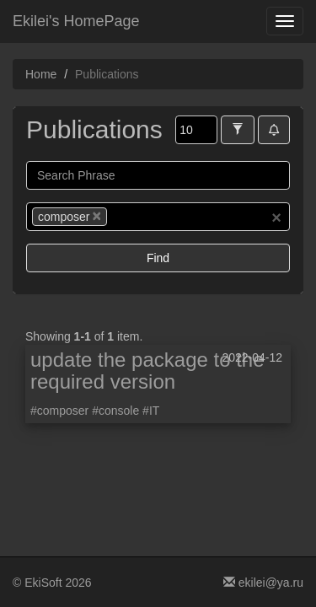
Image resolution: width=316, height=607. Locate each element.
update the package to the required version (147, 370)
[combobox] (158, 216)
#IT (150, 410)
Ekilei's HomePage (76, 21)
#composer (59, 410)
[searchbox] (136, 216)
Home (40, 74)
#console (115, 410)
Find (158, 258)
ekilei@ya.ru (263, 582)
